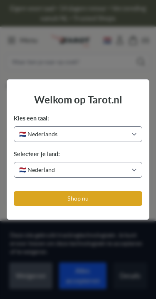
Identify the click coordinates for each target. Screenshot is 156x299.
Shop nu (78, 198)
